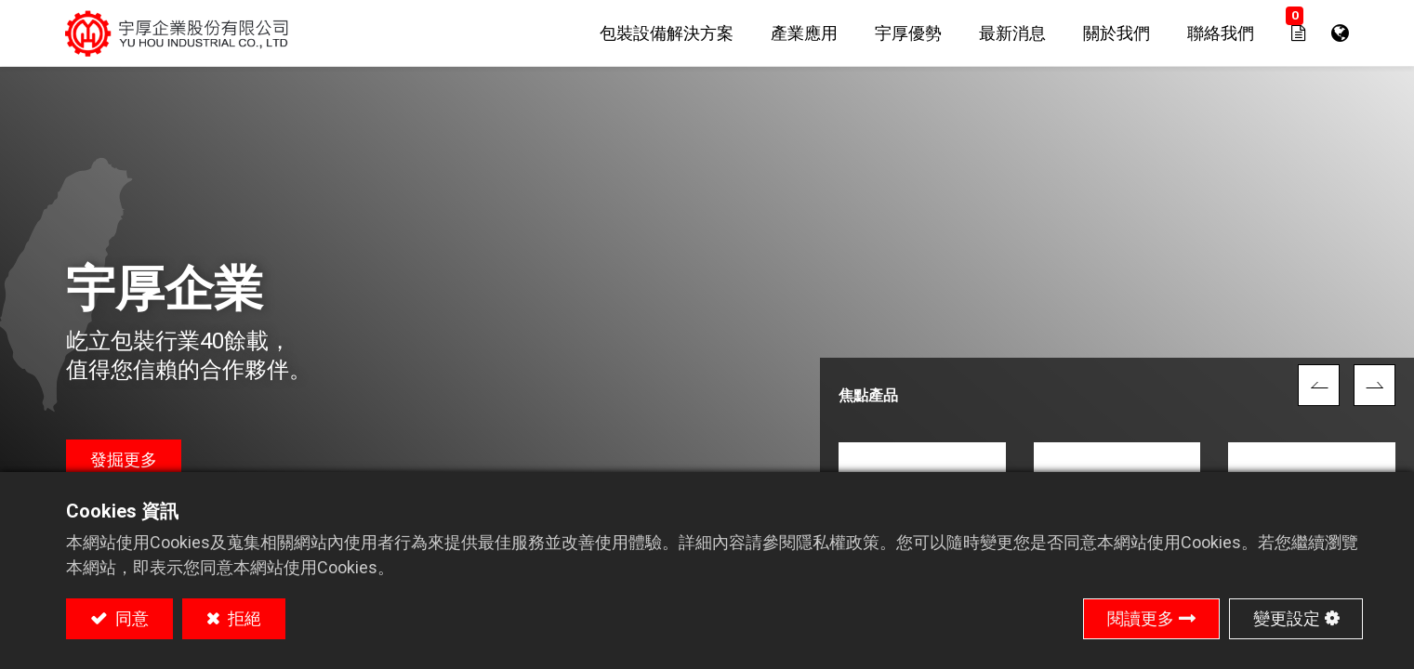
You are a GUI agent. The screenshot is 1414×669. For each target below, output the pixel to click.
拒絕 (242, 618)
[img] (1319, 385)
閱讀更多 (1140, 618)
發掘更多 (123, 459)
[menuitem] (666, 33)
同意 (130, 618)
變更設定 (1286, 618)
